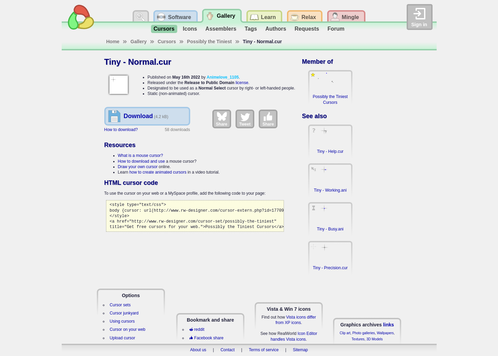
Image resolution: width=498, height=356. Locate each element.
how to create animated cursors (158, 172)
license (242, 82)
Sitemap (300, 349)
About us (198, 349)
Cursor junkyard (124, 313)
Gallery (139, 41)
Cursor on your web (128, 329)
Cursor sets (120, 305)
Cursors (164, 29)
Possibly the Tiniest (209, 41)
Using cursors (122, 321)
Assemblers (221, 29)
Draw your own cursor (138, 166)
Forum (336, 29)
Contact (228, 349)
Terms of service (263, 349)
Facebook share (206, 338)
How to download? (121, 129)
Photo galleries (363, 333)
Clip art (344, 333)
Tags (251, 29)
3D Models (374, 339)
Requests (307, 29)
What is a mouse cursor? (140, 155)
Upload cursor (122, 338)
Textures (358, 339)
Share (221, 119)
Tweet (245, 119)
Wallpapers (385, 333)
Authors (275, 29)
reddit (196, 329)
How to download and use (141, 161)
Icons (190, 29)
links (388, 324)
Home (113, 41)
